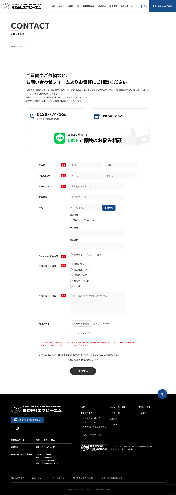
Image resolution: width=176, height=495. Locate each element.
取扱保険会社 (89, 6)
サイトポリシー (59, 478)
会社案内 (102, 6)
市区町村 (74, 227)
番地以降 (74, 240)
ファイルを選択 (82, 323)
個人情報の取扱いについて (69, 354)
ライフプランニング (91, 417)
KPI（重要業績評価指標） (83, 478)
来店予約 (142, 412)
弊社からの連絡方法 (52, 256)
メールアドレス (52, 186)
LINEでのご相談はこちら (27, 419)
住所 (40, 207)
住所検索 (109, 208)
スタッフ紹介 (115, 412)
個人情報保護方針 (18, 478)
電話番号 (42, 197)
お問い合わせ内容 (52, 295)
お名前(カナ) (52, 175)
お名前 (52, 165)
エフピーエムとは (57, 6)
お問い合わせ (126, 6)
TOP (13, 46)
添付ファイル (45, 323)
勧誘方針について (39, 478)
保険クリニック (89, 422)
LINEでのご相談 (162, 6)
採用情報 (113, 6)
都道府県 (74, 214)
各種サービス (74, 6)
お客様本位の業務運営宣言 (111, 478)
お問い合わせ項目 (52, 265)
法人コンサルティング (92, 434)
